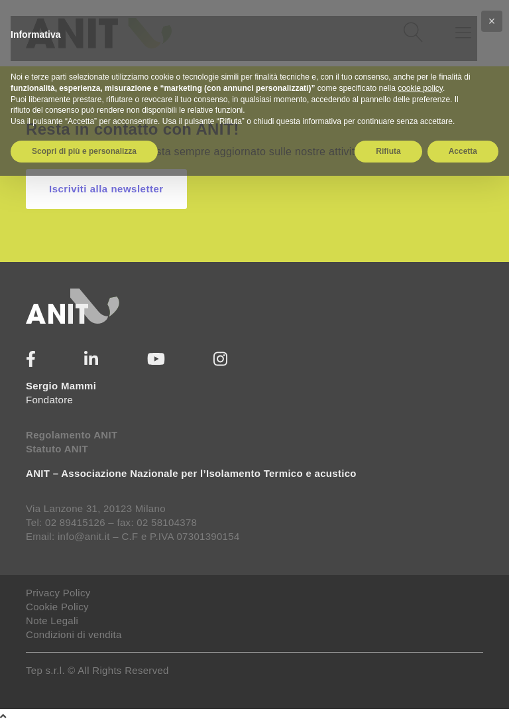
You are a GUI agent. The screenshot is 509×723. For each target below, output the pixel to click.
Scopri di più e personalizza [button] (84, 151)
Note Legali (52, 620)
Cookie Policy (57, 606)
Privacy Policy (58, 592)
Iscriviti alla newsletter (106, 188)
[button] (491, 21)
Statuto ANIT (57, 448)
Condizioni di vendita (74, 634)
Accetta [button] (463, 151)
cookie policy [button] (420, 88)
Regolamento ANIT (71, 434)
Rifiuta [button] (388, 151)
